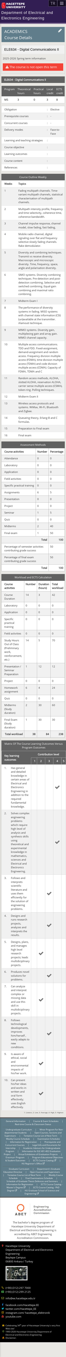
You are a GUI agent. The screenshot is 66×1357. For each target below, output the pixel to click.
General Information (16, 1121)
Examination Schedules (49, 1138)
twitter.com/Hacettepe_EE (21, 1308)
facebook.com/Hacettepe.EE (22, 1305)
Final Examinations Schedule (39, 1178)
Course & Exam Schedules (46, 1121)
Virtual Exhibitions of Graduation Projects (38, 1154)
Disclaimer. (11, 1337)
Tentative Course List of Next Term (41, 1135)
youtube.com (13, 1316)
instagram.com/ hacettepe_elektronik (28, 1312)
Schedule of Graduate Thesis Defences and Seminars (32, 1181)
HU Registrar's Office (33, 1163)
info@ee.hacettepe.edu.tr (20, 1298)
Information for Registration (23, 1141)
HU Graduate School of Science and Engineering (42, 1192)
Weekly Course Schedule (18, 1138)
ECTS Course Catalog (44, 1160)
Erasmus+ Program (15, 1157)
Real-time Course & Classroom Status (33, 1124)
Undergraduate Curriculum (19, 1129)
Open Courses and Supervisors (45, 1172)
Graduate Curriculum (19, 1168)
